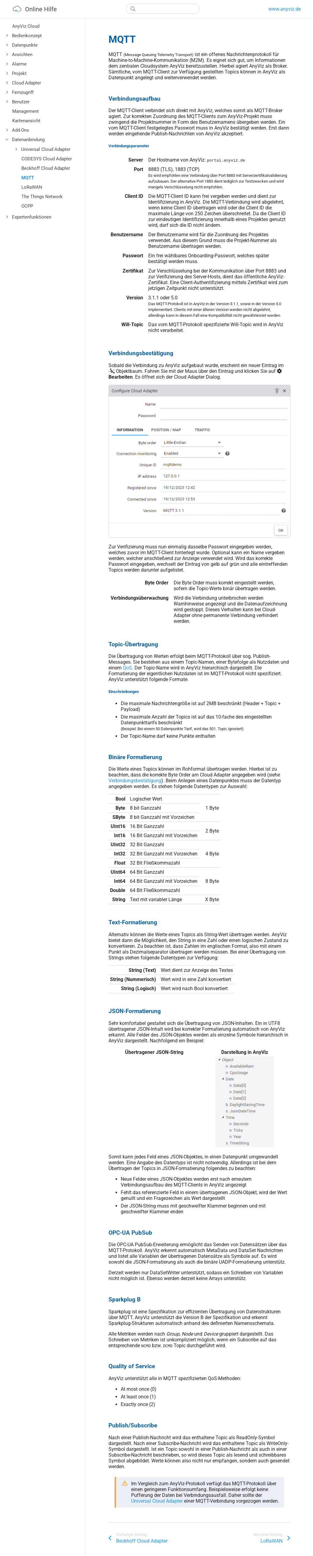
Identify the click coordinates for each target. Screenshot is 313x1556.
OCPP (27, 206)
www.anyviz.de (284, 9)
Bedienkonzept (27, 35)
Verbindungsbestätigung (135, 780)
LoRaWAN (31, 187)
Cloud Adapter (26, 83)
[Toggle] (7, 36)
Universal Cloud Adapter (45, 149)
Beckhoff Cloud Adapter (45, 168)
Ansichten (22, 54)
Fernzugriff (23, 92)
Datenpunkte (25, 45)
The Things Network (42, 196)
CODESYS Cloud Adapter (46, 159)
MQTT (27, 177)
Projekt (19, 73)
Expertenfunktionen (31, 217)
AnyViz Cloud (25, 26)
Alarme (19, 64)
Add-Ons (20, 130)
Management (25, 111)
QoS (127, 668)
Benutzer (21, 102)
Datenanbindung (28, 139)
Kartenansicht (26, 120)
